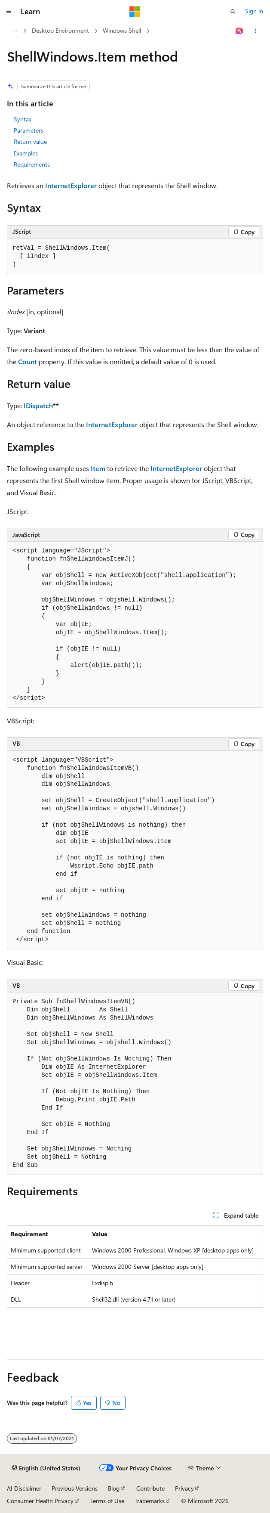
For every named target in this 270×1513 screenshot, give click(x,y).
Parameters (28, 130)
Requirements (32, 164)
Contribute (150, 1488)
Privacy (184, 1488)
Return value (30, 141)
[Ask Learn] (239, 31)
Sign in (254, 11)
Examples (26, 153)
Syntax (22, 119)
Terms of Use (107, 1501)
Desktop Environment (60, 30)
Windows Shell (122, 30)
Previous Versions (75, 1488)
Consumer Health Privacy (40, 1501)
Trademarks (150, 1501)
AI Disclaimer (24, 1488)
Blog (114, 1488)
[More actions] (255, 31)
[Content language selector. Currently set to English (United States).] (46, 1468)
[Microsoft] (135, 11)
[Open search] (233, 11)
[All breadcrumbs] (14, 31)
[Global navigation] (8, 11)
